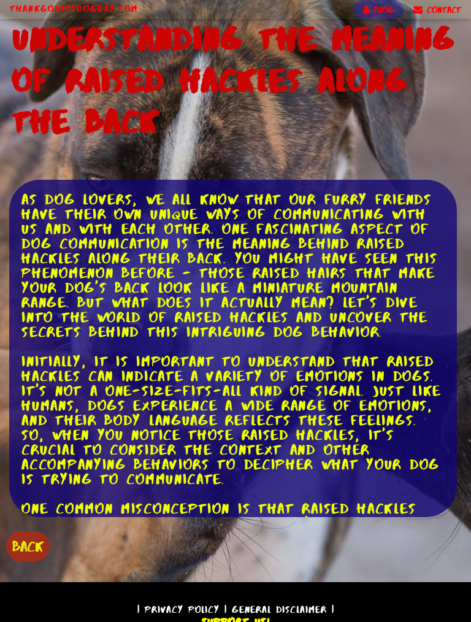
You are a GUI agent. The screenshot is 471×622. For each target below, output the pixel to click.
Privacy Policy (182, 609)
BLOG (378, 9)
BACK (28, 546)
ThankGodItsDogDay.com (74, 8)
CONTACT (437, 9)
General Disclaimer (279, 609)
